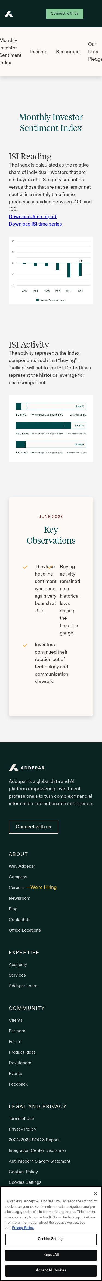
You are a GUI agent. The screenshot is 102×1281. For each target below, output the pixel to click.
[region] (51, 1233)
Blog (13, 909)
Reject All (50, 1255)
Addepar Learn (23, 986)
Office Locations (25, 930)
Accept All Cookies (51, 1270)
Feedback (18, 1084)
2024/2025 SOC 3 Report (34, 1140)
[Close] (95, 1194)
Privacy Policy (22, 1129)
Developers (20, 1063)
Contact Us (19, 920)
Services (17, 975)
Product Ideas (22, 1052)
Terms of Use (21, 1119)
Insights (38, 52)
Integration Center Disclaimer (37, 1151)
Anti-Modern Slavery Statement (39, 1161)
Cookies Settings (25, 1182)
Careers (17, 888)
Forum (15, 1042)
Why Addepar (22, 866)
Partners (17, 1031)
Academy (18, 965)
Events (15, 1074)
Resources (67, 52)
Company (18, 877)
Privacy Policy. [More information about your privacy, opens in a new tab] (23, 1228)
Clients (16, 1020)
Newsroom (19, 898)
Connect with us (65, 14)
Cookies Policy (23, 1172)
